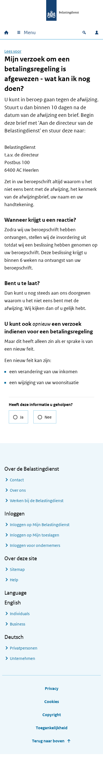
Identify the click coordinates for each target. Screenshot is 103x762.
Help (14, 579)
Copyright (51, 714)
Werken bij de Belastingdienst (36, 500)
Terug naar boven (48, 740)
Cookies (51, 701)
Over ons (18, 490)
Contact (17, 479)
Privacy (51, 688)
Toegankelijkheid (51, 727)
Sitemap (17, 569)
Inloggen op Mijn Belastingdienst (39, 524)
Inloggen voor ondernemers (35, 545)
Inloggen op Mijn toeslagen (34, 535)
